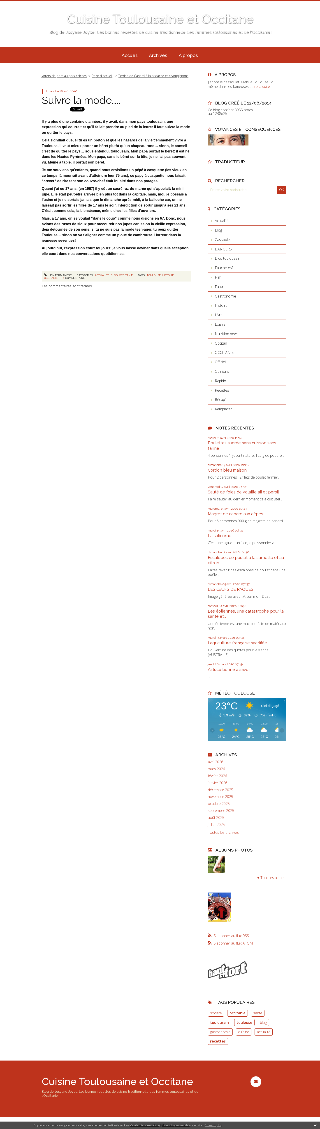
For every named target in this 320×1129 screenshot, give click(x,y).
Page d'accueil (102, 76)
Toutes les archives (223, 832)
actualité (263, 1031)
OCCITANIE (126, 275)
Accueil (129, 55)
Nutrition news (227, 333)
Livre (219, 314)
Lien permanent (58, 275)
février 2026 (217, 776)
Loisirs (220, 324)
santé (257, 1013)
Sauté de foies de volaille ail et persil (243, 492)
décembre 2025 (220, 790)
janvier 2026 (217, 783)
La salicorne (219, 535)
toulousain (219, 1022)
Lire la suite (261, 86)
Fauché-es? (224, 267)
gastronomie (220, 1031)
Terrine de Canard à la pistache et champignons (153, 76)
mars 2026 (216, 769)
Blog (114, 275)
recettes (218, 1041)
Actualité (102, 275)
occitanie (51, 277)
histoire (168, 275)
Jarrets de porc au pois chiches (64, 76)
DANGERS (223, 249)
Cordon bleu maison (227, 470)
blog (263, 1022)
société (216, 1013)
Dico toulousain (227, 258)
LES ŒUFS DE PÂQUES (230, 589)
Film (218, 277)
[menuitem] (129, 55)
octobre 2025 (219, 803)
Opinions (222, 371)
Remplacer (223, 409)
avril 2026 (215, 762)
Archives (158, 55)
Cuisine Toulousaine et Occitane (160, 19)
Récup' (220, 399)
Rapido (220, 380)
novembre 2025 (220, 796)
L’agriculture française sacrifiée (237, 643)
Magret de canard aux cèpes (235, 513)
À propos (188, 55)
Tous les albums (273, 877)
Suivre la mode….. (81, 100)
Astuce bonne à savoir (229, 669)
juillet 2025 (216, 824)
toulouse (154, 275)
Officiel (220, 361)
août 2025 (216, 817)
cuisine (243, 1031)
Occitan (221, 343)
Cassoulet (223, 239)
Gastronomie (225, 296)
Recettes (222, 390)
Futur (219, 286)
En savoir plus (213, 1125)
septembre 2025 (221, 810)
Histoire (221, 305)
